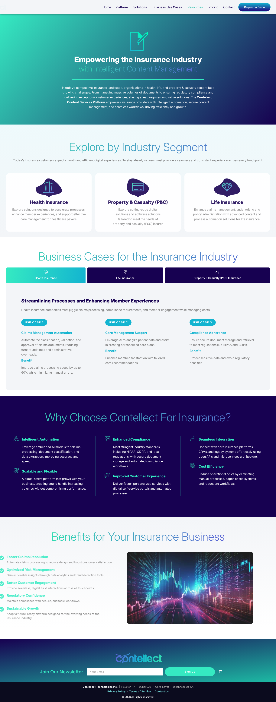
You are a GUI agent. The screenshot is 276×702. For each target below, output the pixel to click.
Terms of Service (140, 691)
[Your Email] (125, 671)
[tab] (46, 275)
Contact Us (162, 691)
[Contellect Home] (22, 7)
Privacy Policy (116, 691)
